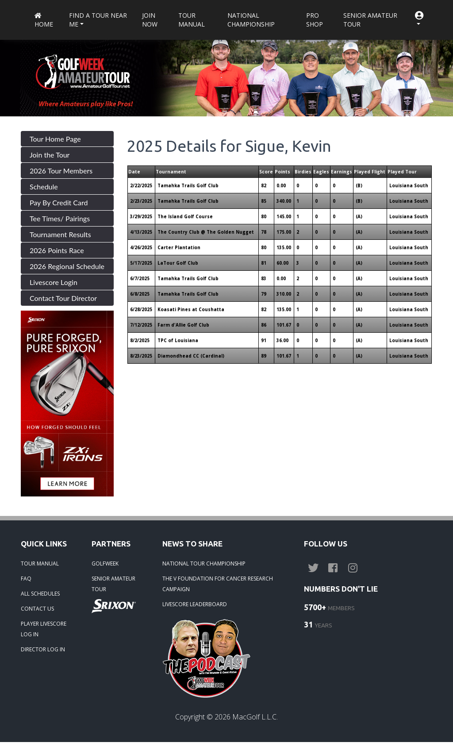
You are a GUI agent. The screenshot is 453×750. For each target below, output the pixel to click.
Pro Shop (314, 19)
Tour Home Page (55, 139)
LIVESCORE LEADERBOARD (194, 604)
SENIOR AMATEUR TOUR (113, 584)
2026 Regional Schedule (67, 266)
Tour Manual (191, 19)
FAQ (26, 578)
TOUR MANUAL (40, 563)
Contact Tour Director (63, 298)
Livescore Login (53, 282)
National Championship (251, 19)
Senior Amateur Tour (370, 19)
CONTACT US (37, 608)
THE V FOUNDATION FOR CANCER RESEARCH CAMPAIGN (217, 584)
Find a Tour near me (98, 19)
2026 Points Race (57, 250)
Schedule (44, 186)
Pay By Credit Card (59, 202)
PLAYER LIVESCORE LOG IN (43, 629)
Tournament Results (60, 234)
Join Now (149, 19)
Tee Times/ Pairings (60, 218)
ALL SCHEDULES (40, 593)
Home (44, 20)
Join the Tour (49, 154)
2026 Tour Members (61, 170)
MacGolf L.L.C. (255, 717)
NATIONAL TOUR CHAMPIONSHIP (204, 563)
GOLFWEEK (105, 563)
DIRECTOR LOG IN (43, 649)
